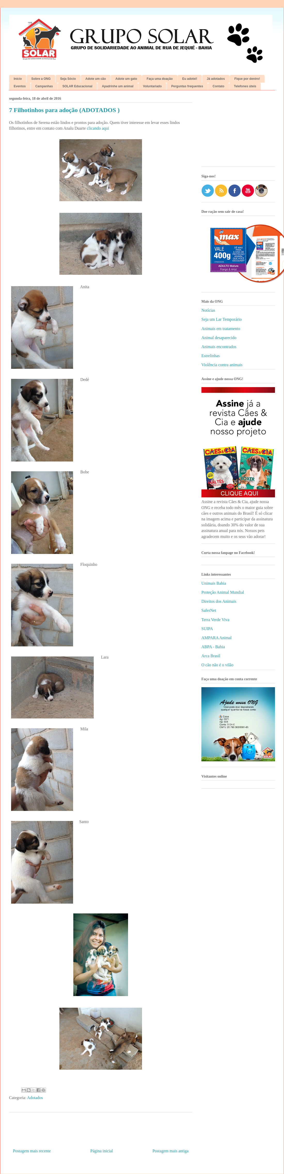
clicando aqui (98, 128)
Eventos (20, 86)
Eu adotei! (189, 79)
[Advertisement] (238, 130)
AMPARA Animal (216, 638)
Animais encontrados (218, 347)
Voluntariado (152, 86)
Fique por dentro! (247, 79)
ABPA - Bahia (213, 647)
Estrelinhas (210, 356)
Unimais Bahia (213, 583)
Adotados (35, 1097)
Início (18, 79)
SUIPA (207, 629)
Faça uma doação (160, 79)
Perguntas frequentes (187, 86)
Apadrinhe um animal (117, 86)
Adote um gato (126, 79)
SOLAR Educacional (77, 86)
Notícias (208, 310)
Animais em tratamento (220, 328)
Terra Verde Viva (215, 619)
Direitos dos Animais (218, 601)
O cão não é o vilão (217, 665)
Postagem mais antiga (170, 1151)
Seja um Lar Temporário (221, 319)
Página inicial (101, 1151)
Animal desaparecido (218, 337)
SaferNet (208, 610)
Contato (218, 86)
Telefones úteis (245, 86)
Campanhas (44, 86)
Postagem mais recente (32, 1151)
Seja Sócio (68, 79)
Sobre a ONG (41, 79)
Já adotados (216, 79)
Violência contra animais (221, 365)
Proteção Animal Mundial (222, 592)
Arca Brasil (210, 656)
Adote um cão (95, 79)
